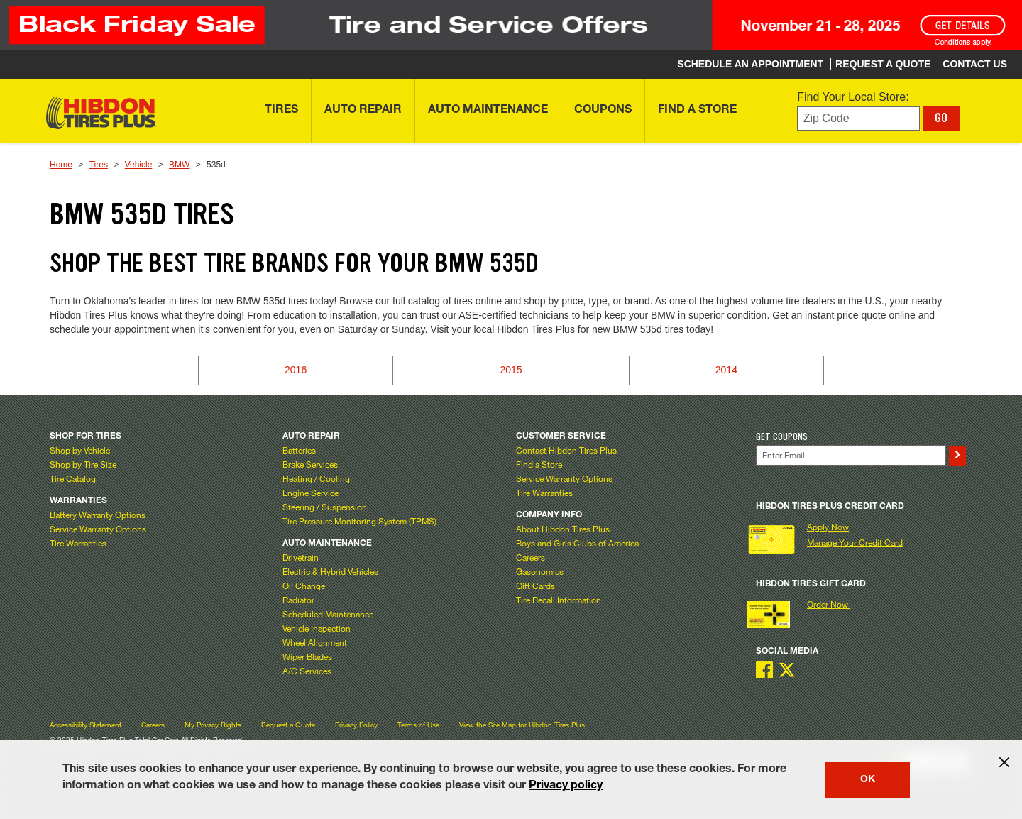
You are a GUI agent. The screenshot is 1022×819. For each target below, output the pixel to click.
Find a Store (539, 464)
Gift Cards (535, 585)
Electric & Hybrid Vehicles (330, 571)
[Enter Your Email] (851, 455)
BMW (179, 165)
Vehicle (139, 165)
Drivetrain (300, 557)
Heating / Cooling (316, 478)
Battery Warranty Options (97, 514)
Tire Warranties (78, 543)
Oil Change (303, 585)
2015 (511, 369)
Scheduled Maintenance (327, 614)
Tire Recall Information (558, 599)
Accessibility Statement (85, 725)
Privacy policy (566, 786)
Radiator (298, 599)
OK (867, 780)
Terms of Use (418, 725)
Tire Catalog (73, 478)
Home (61, 165)
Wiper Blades (307, 656)
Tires (98, 165)
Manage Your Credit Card (855, 542)
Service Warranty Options (98, 528)
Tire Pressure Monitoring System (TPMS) (359, 521)
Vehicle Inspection (316, 628)
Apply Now (828, 526)
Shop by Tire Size (83, 464)
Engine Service (310, 492)
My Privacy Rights (213, 725)
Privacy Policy (356, 725)
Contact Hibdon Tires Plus (566, 450)
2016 (296, 369)
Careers (530, 557)
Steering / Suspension (324, 506)
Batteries (299, 450)
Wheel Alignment (314, 642)
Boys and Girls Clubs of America (577, 543)
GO (941, 117)
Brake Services (310, 464)
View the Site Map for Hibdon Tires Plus (522, 725)
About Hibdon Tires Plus (563, 528)
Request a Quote (288, 725)
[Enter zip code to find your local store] (858, 118)
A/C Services (306, 670)
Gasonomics (540, 571)
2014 (726, 369)
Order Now (828, 604)
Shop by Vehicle (80, 450)
